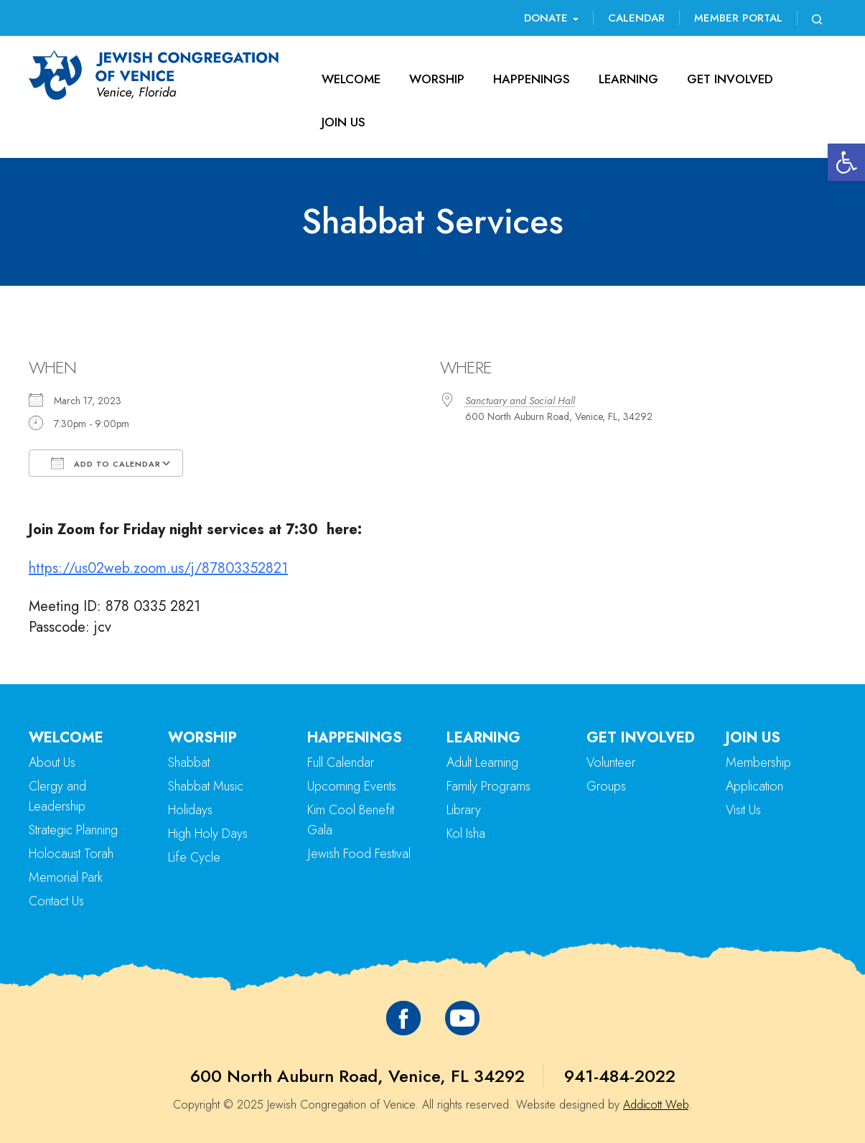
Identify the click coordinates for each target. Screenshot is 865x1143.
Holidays (190, 810)
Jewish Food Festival (359, 853)
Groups (606, 786)
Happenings (531, 79)
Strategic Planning (73, 830)
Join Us (343, 122)
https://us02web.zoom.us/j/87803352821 (158, 568)
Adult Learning (482, 762)
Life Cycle (194, 857)
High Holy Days (208, 833)
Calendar (636, 18)
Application (754, 786)
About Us (52, 762)
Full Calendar (340, 762)
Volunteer (610, 762)
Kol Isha (465, 833)
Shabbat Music (205, 786)
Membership (758, 762)
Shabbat (189, 762)
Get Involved (730, 79)
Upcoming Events (351, 786)
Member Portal (738, 18)
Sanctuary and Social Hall (520, 400)
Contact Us (56, 901)
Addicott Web (655, 1104)
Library (463, 810)
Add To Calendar (106, 463)
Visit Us (743, 810)
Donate (551, 18)
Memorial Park (66, 877)
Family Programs (488, 786)
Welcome (351, 79)
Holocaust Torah (71, 853)
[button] (846, 162)
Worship (436, 79)
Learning (628, 79)
